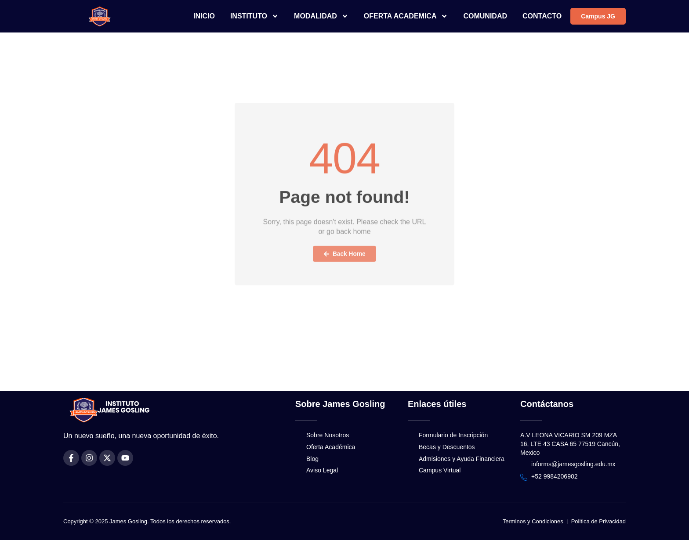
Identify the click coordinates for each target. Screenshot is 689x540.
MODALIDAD (321, 16)
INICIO (204, 16)
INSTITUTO (254, 16)
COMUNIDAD (485, 16)
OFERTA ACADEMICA (406, 16)
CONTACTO (542, 16)
